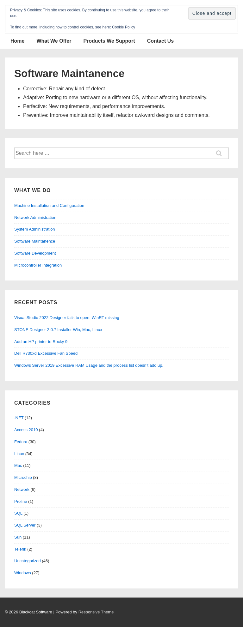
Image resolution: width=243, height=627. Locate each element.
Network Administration (35, 217)
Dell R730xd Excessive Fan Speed (46, 353)
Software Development (35, 253)
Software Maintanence (34, 241)
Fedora (20, 441)
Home (17, 41)
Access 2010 (26, 429)
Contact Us (160, 41)
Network (21, 489)
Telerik (20, 549)
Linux (19, 453)
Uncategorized (27, 560)
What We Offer (53, 41)
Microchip (23, 477)
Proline (20, 501)
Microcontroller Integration (38, 265)
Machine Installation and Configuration (49, 205)
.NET (18, 417)
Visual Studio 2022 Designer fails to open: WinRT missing (66, 317)
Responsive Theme (96, 612)
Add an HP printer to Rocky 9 (40, 341)
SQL (18, 513)
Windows (22, 572)
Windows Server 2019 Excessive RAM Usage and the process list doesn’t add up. (88, 365)
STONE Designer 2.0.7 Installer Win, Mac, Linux (58, 329)
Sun (18, 537)
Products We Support (109, 41)
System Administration (34, 229)
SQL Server (24, 525)
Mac (18, 465)
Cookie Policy (123, 27)
